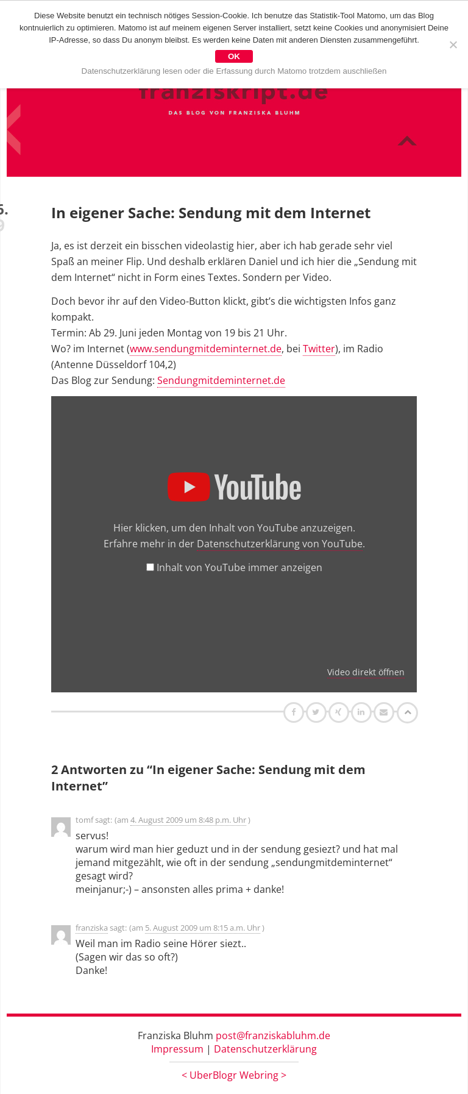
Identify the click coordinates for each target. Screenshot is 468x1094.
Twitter (319, 348)
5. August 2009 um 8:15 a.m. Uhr (202, 927)
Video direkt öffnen (366, 672)
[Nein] (453, 44)
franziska (92, 927)
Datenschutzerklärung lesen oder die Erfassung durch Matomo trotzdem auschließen (234, 71)
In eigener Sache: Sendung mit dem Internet (210, 212)
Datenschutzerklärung (265, 1049)
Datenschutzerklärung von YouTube (280, 543)
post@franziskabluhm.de (273, 1035)
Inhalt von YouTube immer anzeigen (239, 567)
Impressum (177, 1049)
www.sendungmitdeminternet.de (206, 348)
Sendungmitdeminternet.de (221, 380)
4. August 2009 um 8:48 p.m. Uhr (188, 819)
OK (234, 56)
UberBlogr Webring (234, 1075)
